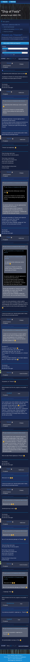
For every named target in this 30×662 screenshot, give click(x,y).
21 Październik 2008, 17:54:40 (8, 326)
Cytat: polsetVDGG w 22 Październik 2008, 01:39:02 (15, 500)
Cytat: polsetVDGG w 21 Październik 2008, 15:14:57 (15, 330)
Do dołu (3, 58)
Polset (8, 91)
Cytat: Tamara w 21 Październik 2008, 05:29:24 (14, 101)
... (14, 58)
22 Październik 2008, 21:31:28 (8, 624)
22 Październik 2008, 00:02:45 (8, 398)
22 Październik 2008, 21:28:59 (8, 608)
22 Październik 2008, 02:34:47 (8, 496)
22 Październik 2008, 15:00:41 (8, 527)
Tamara (9, 63)
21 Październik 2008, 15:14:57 (8, 242)
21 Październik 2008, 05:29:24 (9, 70)
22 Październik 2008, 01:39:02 (8, 474)
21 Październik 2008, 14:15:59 (8, 179)
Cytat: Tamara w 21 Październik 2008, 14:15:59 (14, 246)
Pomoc (9, 655)
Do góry (3, 645)
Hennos (9, 372)
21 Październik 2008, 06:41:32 (8, 97)
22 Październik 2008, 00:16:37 (8, 429)
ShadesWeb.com (18, 660)
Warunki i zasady (14, 655)
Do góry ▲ (20, 655)
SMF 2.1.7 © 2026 (11, 658)
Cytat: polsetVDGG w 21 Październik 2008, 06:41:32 (15, 183)
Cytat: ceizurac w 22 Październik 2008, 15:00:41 (14, 573)
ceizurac (9, 138)
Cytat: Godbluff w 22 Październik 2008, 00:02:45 (14, 433)
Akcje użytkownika (23, 59)
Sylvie (21, 29)
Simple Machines (19, 658)
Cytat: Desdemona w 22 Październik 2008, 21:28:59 (15, 628)
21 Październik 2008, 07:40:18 (8, 144)
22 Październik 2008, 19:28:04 (8, 569)
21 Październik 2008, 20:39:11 (8, 378)
